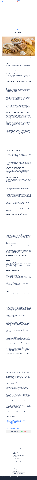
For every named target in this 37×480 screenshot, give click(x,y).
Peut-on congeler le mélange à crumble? (13, 423)
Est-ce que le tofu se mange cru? (12, 427)
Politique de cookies (23, 477)
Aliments (18, 29)
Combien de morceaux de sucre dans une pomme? (15, 425)
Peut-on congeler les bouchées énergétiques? (14, 421)
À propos (3, 477)
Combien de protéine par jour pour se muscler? (14, 419)
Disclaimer (14, 478)
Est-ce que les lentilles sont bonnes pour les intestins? (15, 424)
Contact (20, 478)
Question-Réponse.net (7, 476)
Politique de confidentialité (10, 477)
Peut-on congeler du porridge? (12, 422)
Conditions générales (4, 478)
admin (14, 34)
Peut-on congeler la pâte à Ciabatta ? (13, 428)
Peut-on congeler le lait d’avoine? (17, 450)
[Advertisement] (18, 8)
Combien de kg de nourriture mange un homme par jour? (16, 420)
